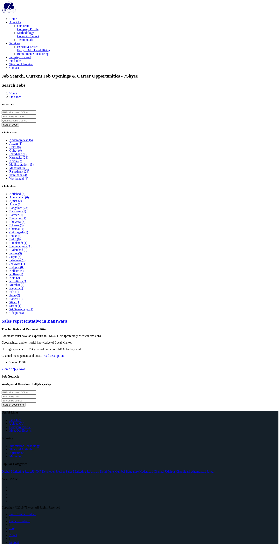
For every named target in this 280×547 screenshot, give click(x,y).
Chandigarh (183, 471)
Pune (14, 295)
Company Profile (27, 29)
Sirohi (15, 305)
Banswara (17, 211)
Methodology (25, 32)
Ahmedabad (19, 197)
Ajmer (15, 200)
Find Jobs (15, 60)
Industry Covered (20, 57)
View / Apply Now (13, 369)
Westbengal (18, 178)
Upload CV (16, 423)
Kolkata (16, 270)
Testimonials (25, 39)
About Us (15, 22)
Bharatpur (17, 218)
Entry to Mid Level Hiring (33, 50)
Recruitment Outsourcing (33, 53)
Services (14, 43)
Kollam (16, 274)
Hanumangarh (20, 246)
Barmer (16, 214)
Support (14, 542)
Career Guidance (19, 521)
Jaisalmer (17, 260)
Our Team (23, 25)
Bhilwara (17, 221)
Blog (12, 528)
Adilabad (17, 193)
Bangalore (18, 207)
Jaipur (15, 256)
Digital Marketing (13, 471)
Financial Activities (21, 449)
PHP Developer (45, 471)
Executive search (27, 46)
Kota (14, 277)
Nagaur (16, 288)
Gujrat (15, 150)
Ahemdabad (198, 471)
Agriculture (16, 453)
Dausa (15, 235)
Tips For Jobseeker (21, 64)
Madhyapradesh (21, 164)
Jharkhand (17, 154)
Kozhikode (18, 281)
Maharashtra (19, 168)
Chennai (16, 228)
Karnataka (18, 157)
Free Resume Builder (22, 514)
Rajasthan (19, 171)
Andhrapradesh (21, 140)
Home (13, 18)
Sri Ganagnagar (21, 309)
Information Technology (24, 446)
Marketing (15, 456)
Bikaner (16, 225)
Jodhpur (17, 267)
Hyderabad (18, 249)
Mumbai (16, 284)
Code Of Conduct (28, 36)
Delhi (15, 147)
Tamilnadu (18, 175)
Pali (14, 291)
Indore (15, 253)
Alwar (15, 204)
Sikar (14, 302)
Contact (14, 67)
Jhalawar (17, 263)
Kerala (15, 161)
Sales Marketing (76, 471)
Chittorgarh (18, 232)
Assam (15, 143)
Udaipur (16, 312)
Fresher (60, 471)
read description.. (54, 355)
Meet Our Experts (20, 430)
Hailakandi (18, 242)
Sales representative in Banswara (34, 321)
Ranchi (16, 298)
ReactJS (30, 471)
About (13, 535)
